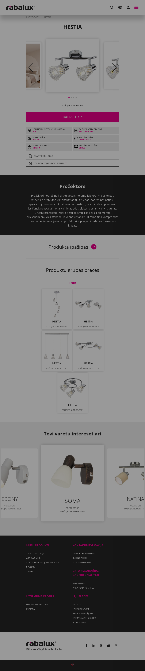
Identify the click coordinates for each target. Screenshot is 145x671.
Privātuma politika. (90, 337)
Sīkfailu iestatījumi (36, 346)
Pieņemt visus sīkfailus (38, 354)
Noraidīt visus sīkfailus (72, 346)
